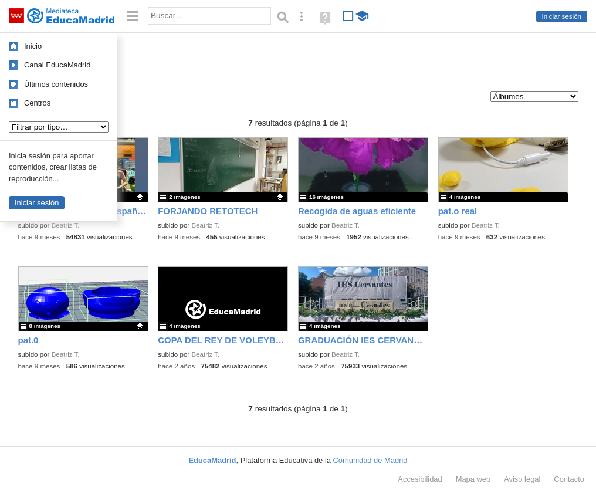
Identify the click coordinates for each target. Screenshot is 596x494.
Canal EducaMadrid (57, 64)
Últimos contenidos (56, 84)
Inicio (33, 46)
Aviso (522, 479)
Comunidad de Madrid (370, 460)
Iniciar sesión (561, 16)
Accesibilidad (420, 479)
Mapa (473, 479)
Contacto (569, 479)
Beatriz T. (66, 225)
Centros (37, 103)
